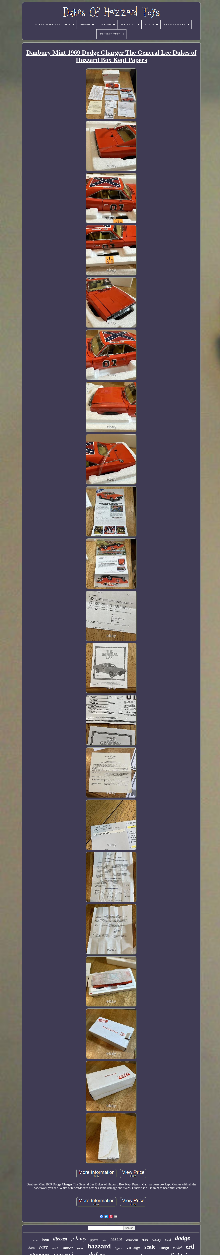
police (80, 1248)
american (132, 1239)
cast (168, 1239)
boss (32, 1248)
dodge (182, 1237)
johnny (78, 1238)
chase (145, 1239)
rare (43, 1247)
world (55, 1248)
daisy (156, 1239)
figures (94, 1239)
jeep (45, 1239)
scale (149, 1247)
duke (104, 1240)
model (177, 1248)
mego (164, 1247)
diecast (60, 1238)
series (35, 1240)
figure (118, 1248)
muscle (68, 1248)
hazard (116, 1238)
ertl (190, 1246)
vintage (133, 1247)
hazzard (99, 1246)
